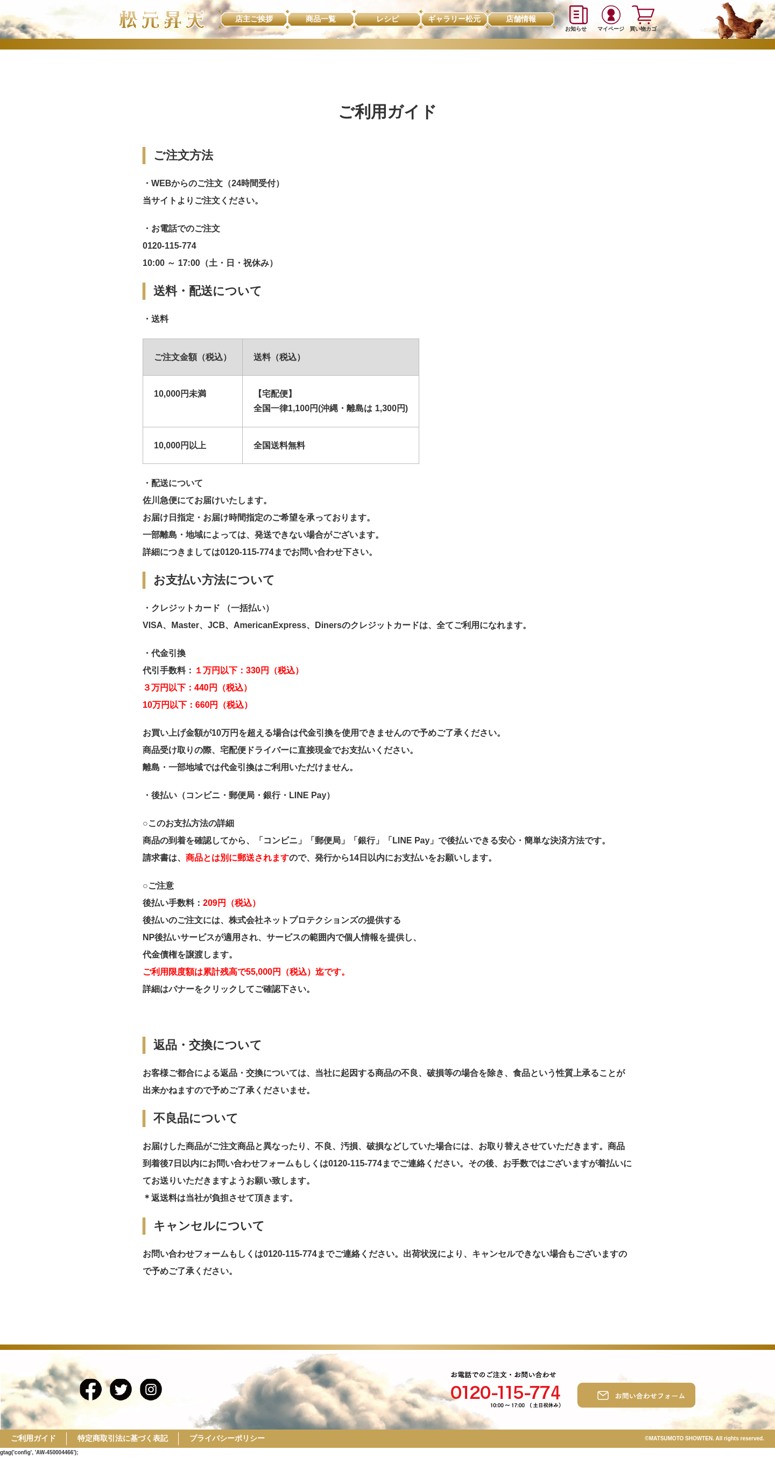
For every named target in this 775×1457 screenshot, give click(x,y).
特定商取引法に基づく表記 (123, 1438)
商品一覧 (321, 19)
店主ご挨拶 (254, 19)
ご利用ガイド (33, 1438)
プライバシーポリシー (227, 1438)
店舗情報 (521, 19)
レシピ (387, 19)
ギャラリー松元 (454, 19)
